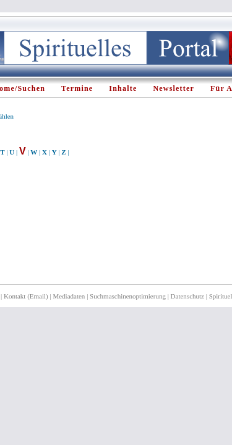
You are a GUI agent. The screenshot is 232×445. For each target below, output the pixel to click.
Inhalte (123, 88)
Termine (77, 88)
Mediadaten (69, 296)
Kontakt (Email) (26, 296)
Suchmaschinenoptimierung (128, 296)
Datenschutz (187, 296)
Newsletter (173, 88)
